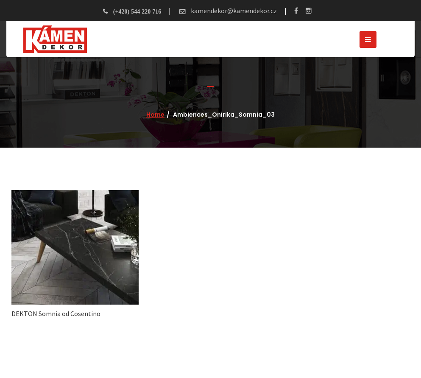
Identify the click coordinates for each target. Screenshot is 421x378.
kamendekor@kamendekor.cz (233, 10)
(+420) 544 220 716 (137, 11)
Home (155, 114)
